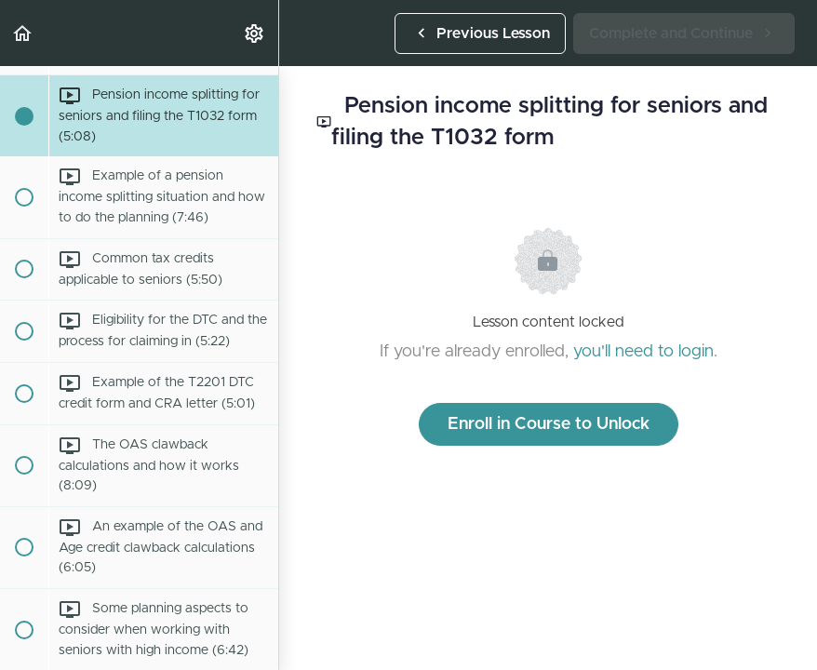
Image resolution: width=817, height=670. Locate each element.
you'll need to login (643, 351)
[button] (23, 33)
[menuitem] (255, 33)
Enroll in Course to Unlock (549, 424)
